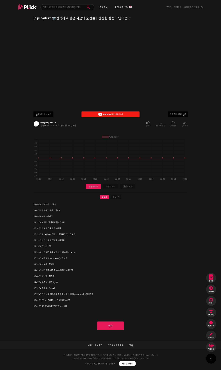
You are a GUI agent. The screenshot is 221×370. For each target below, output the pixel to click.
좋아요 (148, 125)
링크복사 (185, 125)
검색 (88, 7)
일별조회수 (93, 186)
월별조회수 (127, 186)
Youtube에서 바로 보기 (110, 114)
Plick (27, 9)
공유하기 (173, 125)
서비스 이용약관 (95, 345)
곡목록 (104, 197)
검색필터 (103, 7)
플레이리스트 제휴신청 (193, 7)
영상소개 (116, 197)
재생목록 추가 (160, 125)
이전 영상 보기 (45, 114)
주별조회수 (110, 186)
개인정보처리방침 (116, 345)
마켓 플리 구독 (123, 7)
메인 (110, 326)
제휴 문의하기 (127, 363)
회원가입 (178, 7)
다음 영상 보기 (176, 114)
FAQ (131, 345)
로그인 (169, 7)
